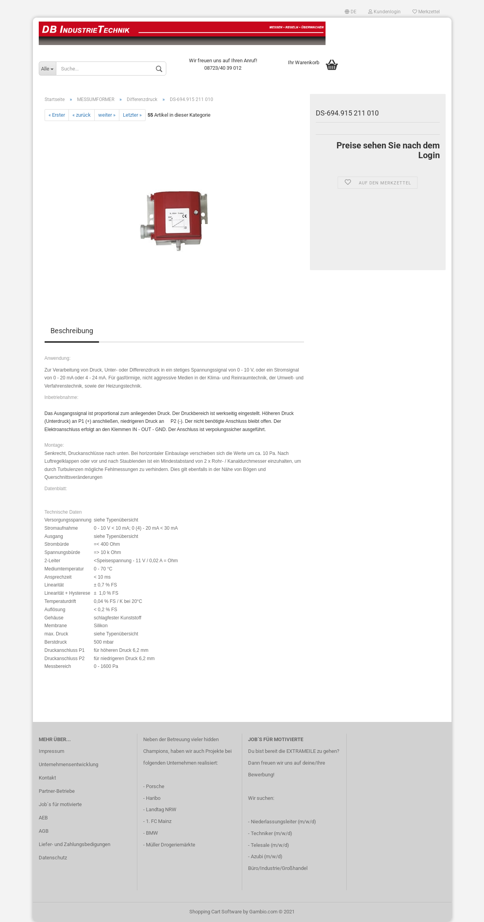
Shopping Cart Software (215, 912)
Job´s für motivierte (60, 804)
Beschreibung (71, 331)
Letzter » (132, 115)
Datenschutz (53, 858)
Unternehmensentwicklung (68, 764)
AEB (43, 818)
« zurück (81, 115)
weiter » (106, 115)
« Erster (57, 115)
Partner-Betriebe (57, 791)
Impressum (51, 751)
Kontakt (47, 778)
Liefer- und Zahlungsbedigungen (74, 844)
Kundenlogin (384, 11)
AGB (44, 831)
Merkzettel (426, 11)
